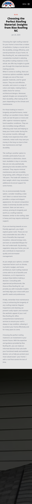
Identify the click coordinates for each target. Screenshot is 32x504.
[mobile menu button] (29, 4)
